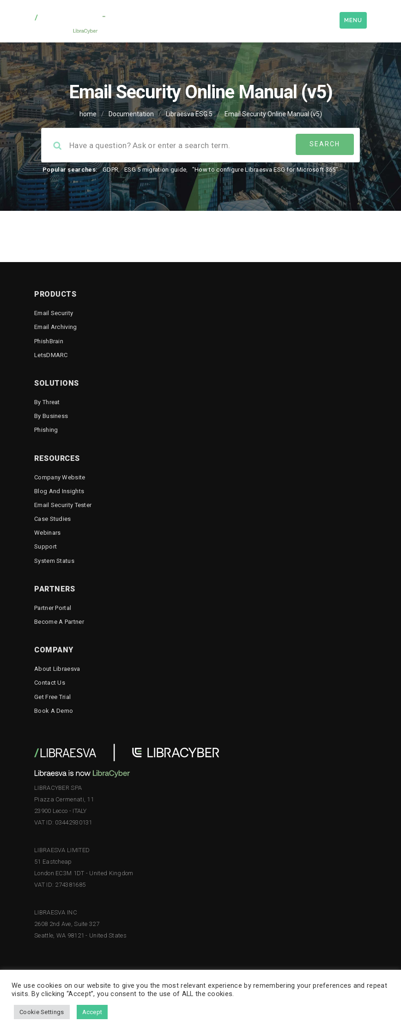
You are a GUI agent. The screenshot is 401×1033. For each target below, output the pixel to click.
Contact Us (49, 682)
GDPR (110, 169)
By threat (47, 402)
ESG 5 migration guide (155, 169)
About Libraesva (57, 668)
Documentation (131, 114)
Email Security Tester (62, 505)
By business (51, 415)
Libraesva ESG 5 (189, 114)
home (88, 114)
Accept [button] (92, 1012)
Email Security (53, 313)
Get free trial (52, 696)
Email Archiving (55, 326)
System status (54, 560)
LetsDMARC (51, 355)
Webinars (47, 532)
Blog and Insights (59, 491)
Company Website (59, 477)
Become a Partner (59, 621)
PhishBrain (48, 341)
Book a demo (53, 710)
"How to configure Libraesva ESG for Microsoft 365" (265, 169)
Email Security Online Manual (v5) (273, 114)
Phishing (46, 429)
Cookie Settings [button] (41, 1012)
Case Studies (52, 518)
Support (45, 546)
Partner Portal (52, 607)
